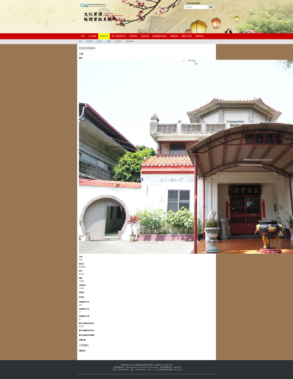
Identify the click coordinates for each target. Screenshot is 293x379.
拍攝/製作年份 (84, 302)
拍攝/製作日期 (84, 316)
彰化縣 (99, 41)
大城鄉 (108, 41)
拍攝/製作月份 (84, 309)
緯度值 (81, 297)
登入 (180, 10)
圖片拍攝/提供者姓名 (86, 323)
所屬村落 (82, 285)
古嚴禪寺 (118, 41)
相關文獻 (82, 340)
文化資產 (92, 36)
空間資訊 (133, 36)
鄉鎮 (80, 278)
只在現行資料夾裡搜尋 (193, 3)
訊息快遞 (145, 36)
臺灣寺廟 (104, 36)
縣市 (80, 271)
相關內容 (82, 351)
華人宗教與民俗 (119, 36)
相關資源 (174, 36)
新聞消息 (199, 36)
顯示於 (81, 264)
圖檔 (80, 58)
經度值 (81, 292)
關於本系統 (187, 36)
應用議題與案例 (159, 36)
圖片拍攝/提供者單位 (86, 330)
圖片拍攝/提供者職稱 (86, 335)
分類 (80, 257)
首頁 (83, 36)
